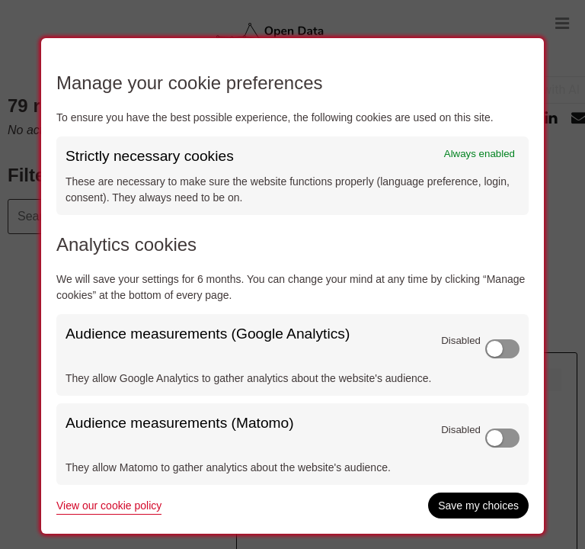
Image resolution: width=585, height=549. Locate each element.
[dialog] (292, 286)
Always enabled (479, 153)
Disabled (461, 340)
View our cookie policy (108, 505)
